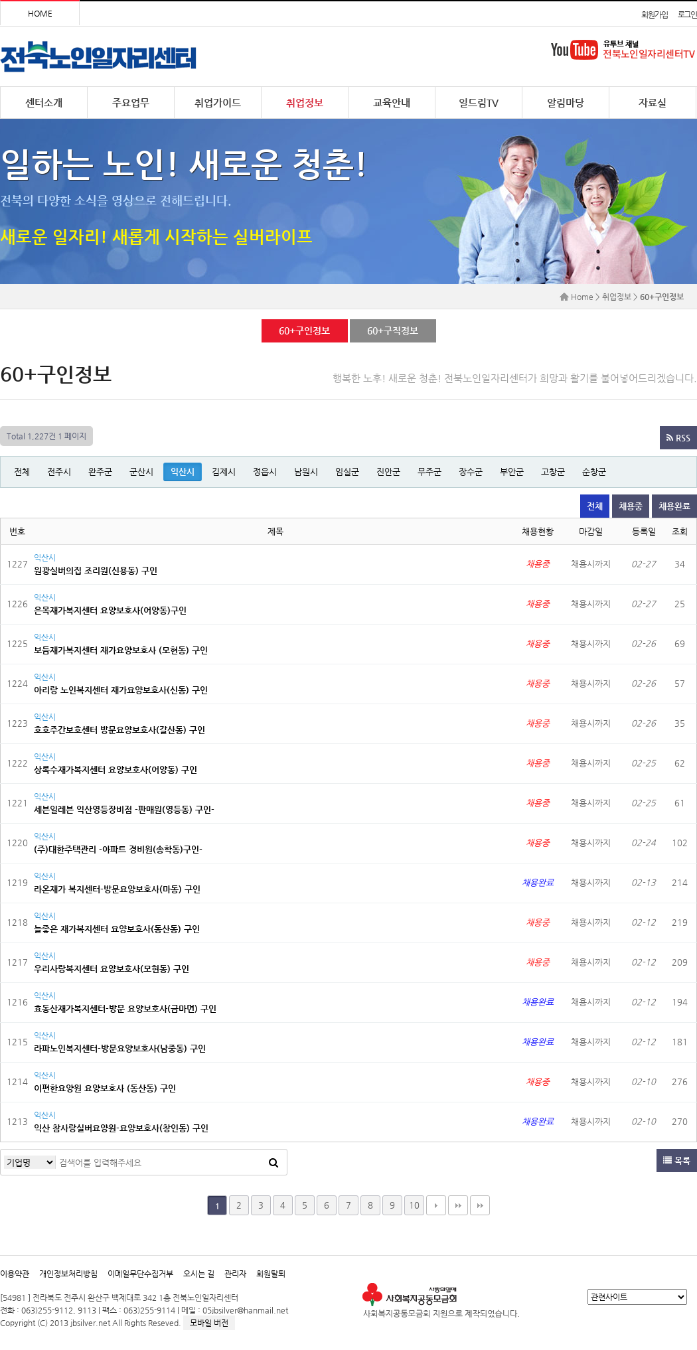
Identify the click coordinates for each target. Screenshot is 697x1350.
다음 (436, 1205)
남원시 (306, 472)
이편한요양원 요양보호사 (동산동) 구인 (105, 1088)
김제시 (224, 472)
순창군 (594, 472)
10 (414, 1205)
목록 (676, 1160)
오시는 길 (198, 1273)
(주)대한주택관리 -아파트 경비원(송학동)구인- (118, 849)
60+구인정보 (304, 330)
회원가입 (654, 14)
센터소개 (43, 102)
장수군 (471, 472)
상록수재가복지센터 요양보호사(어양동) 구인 (115, 770)
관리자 (235, 1273)
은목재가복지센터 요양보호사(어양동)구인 (110, 610)
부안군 (512, 472)
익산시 (182, 472)
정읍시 (265, 472)
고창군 (553, 472)
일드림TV (479, 102)
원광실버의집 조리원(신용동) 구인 (95, 570)
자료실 (652, 102)
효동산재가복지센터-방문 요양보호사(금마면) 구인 (125, 1008)
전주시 (59, 472)
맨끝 (458, 1205)
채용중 (631, 506)
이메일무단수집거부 (140, 1273)
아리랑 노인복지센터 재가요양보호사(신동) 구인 (121, 690)
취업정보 (304, 102)
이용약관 (14, 1273)
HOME (40, 13)
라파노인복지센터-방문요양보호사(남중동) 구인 (120, 1048)
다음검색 (480, 1205)
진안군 (388, 472)
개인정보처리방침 (68, 1273)
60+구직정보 (392, 330)
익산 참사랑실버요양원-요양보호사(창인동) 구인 (121, 1128)
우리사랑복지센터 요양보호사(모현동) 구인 (111, 969)
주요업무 (130, 102)
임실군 (347, 472)
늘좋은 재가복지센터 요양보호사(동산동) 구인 (117, 929)
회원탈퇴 (270, 1273)
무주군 (429, 472)
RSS (678, 438)
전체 (22, 472)
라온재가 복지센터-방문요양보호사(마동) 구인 (117, 889)
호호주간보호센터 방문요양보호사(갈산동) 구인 (119, 730)
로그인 (687, 14)
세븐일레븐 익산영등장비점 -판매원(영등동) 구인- (124, 809)
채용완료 (674, 506)
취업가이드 (217, 102)
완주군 (100, 472)
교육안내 (391, 102)
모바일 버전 (209, 1322)
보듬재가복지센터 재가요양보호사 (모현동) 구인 (121, 650)
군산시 (141, 472)
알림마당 (565, 102)
